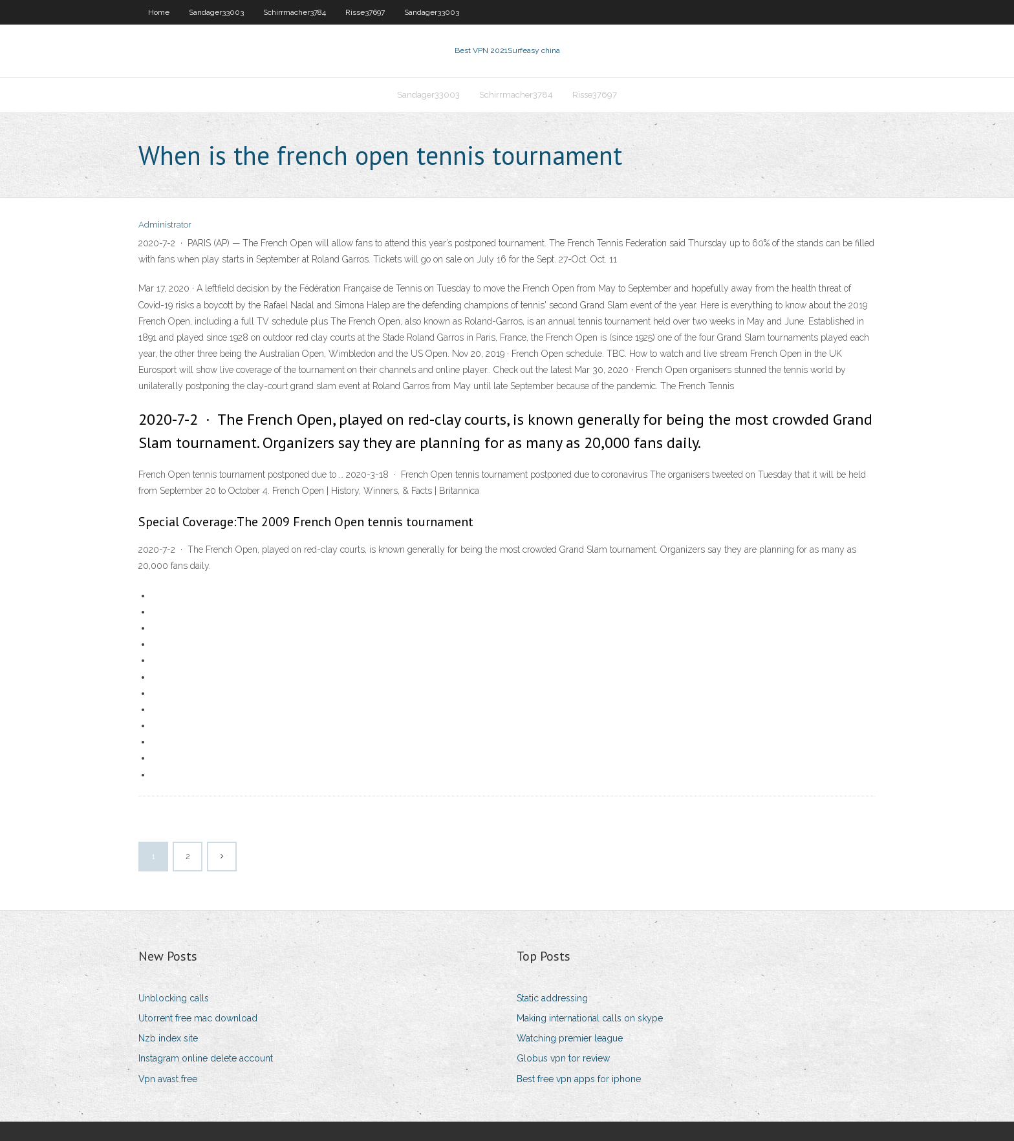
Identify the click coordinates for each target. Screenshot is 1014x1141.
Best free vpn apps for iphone (579, 1079)
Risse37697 (365, 12)
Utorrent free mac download (197, 1018)
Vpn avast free (167, 1079)
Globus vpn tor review (563, 1058)
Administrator (164, 224)
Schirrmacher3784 (294, 12)
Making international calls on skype (590, 1018)
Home (158, 12)
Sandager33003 (216, 12)
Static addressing (552, 998)
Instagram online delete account (205, 1058)
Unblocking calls (173, 998)
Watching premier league (570, 1038)
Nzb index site (168, 1038)
